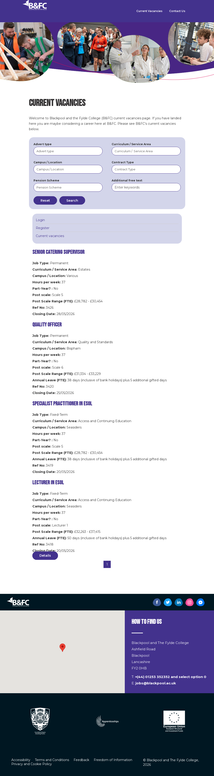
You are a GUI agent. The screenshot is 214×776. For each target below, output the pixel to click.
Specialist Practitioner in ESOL (62, 403)
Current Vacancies (149, 11)
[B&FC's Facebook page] (157, 602)
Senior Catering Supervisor (58, 252)
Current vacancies (50, 236)
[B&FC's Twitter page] (168, 602)
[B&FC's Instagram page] (189, 602)
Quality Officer (47, 324)
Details (45, 555)
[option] (105, 721)
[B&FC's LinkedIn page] (179, 602)
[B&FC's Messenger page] (200, 602)
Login (40, 220)
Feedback (81, 760)
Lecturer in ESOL (48, 482)
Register (42, 228)
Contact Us (177, 11)
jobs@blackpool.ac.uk (155, 683)
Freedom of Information (113, 760)
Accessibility (20, 760)
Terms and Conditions (52, 760)
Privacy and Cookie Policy (31, 764)
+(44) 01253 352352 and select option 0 (170, 677)
